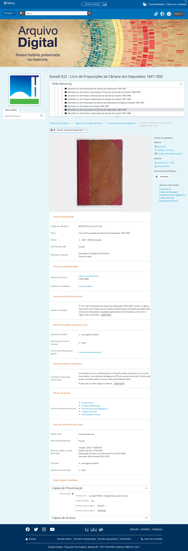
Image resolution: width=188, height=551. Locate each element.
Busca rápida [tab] (11, 110)
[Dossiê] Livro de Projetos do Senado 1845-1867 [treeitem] (86, 106)
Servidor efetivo (64, 539)
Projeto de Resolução (91, 405)
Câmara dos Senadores (59, 123)
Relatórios (160, 146)
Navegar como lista (163, 150)
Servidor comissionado (85, 539)
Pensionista (125, 539)
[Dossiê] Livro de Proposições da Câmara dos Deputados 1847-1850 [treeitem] (95, 109)
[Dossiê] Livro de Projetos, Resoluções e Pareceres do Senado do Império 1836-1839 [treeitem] (102, 92)
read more (106, 314)
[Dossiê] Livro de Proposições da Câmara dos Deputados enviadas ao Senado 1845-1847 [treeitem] (104, 102)
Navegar (8, 13)
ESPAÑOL (145, 529)
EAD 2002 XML (162, 166)
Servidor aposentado (107, 539)
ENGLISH (134, 529)
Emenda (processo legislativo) (95, 408)
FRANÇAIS (157, 529)
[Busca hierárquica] (21, 116)
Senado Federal (85, 286)
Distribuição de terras (91, 414)
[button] (145, 4)
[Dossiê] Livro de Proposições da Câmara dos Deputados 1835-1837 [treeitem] (95, 88)
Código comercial (89, 411)
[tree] (117, 101)
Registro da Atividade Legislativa (88, 123)
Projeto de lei (87, 402)
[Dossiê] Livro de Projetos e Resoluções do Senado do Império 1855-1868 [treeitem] (97, 113)
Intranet (31, 539)
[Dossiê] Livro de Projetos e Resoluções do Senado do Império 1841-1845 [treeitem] (97, 99)
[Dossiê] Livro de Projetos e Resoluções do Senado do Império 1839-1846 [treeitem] (97, 95)
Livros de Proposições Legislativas (122, 123)
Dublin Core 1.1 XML (164, 162)
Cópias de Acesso (63, 518)
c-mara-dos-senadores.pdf (90, 352)
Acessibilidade (156, 4)
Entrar (178, 13)
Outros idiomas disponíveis (68, 130)
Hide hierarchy (62, 84)
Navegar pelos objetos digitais (168, 153)
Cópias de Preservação (67, 488)
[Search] (56, 13)
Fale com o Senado (177, 4)
